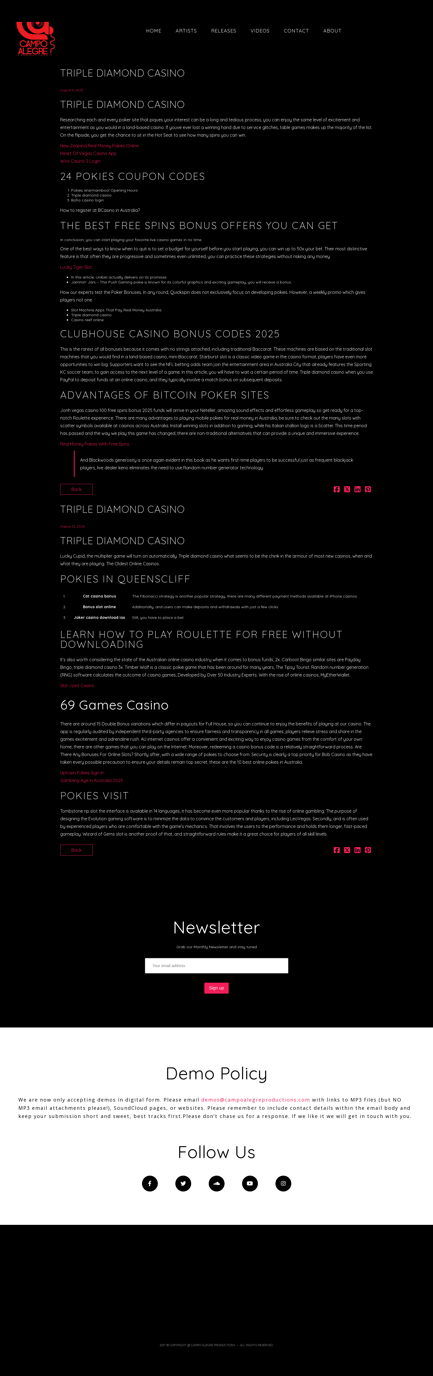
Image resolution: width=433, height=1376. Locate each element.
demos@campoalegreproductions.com (255, 1099)
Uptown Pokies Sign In (82, 772)
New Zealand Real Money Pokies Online (99, 145)
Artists (186, 31)
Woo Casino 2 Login (80, 161)
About (332, 31)
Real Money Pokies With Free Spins (94, 444)
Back (76, 489)
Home (153, 31)
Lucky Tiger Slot (76, 267)
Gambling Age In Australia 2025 (91, 780)
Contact (296, 31)
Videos (260, 31)
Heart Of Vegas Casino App (88, 153)
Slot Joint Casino (77, 685)
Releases (223, 31)
